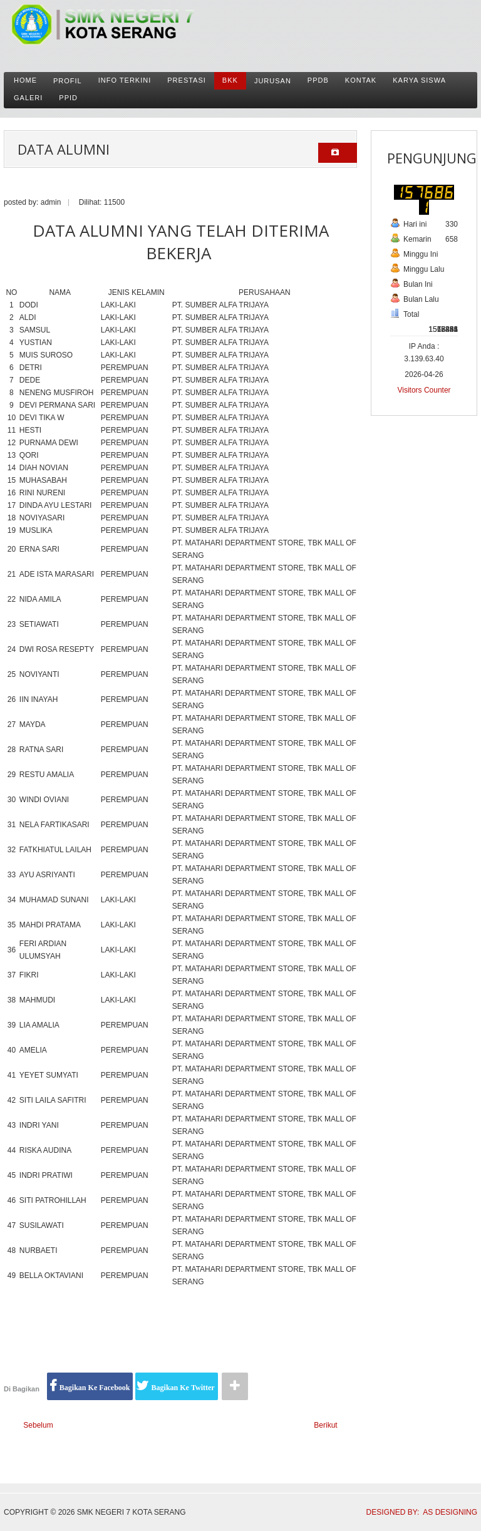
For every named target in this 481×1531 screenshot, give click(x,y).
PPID (68, 97)
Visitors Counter (423, 390)
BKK (230, 80)
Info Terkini (125, 80)
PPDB (318, 80)
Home (25, 80)
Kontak (360, 80)
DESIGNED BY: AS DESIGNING (417, 1512)
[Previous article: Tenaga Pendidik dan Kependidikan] (33, 1425)
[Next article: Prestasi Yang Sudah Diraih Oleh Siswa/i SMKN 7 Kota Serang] (331, 1425)
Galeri (28, 97)
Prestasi (186, 80)
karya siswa (419, 80)
